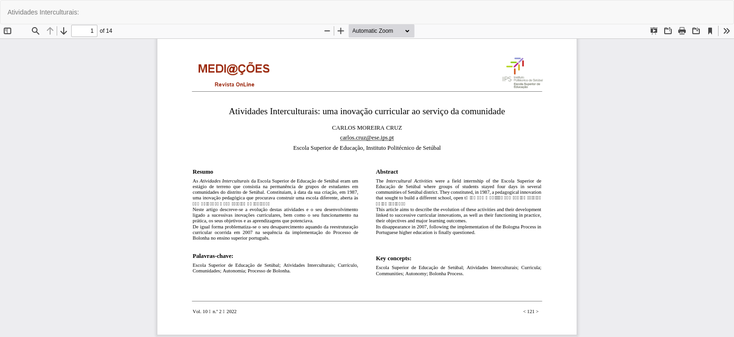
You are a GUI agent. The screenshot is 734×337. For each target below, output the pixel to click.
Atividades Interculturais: (43, 12)
